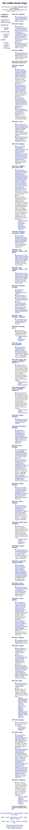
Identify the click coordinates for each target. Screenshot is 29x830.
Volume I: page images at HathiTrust (22, 707)
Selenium (21, 645)
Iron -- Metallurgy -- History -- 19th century (19, 269)
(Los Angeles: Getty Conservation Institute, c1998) (21, 127)
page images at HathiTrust (21, 339)
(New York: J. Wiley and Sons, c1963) (21, 737)
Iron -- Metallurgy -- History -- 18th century (19, 251)
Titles (25, 817)
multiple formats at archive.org (23, 221)
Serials (17, 818)
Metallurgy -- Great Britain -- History (19, 232)
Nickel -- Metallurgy (17, 502)
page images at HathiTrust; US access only (22, 228)
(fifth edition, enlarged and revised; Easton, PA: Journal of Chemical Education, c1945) (20, 88)
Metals (20, 732)
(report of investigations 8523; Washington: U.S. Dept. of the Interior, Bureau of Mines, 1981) (21, 492)
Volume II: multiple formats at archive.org (23, 716)
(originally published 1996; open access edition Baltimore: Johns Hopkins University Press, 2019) (21, 258)
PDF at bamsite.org (23, 384)
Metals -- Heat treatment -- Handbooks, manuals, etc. (19, 361)
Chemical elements (6, 28)
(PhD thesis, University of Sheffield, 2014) (21, 239)
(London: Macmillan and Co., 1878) (21, 153)
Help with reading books (7, 813)
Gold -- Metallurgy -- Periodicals (18, 316)
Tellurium (21, 719)
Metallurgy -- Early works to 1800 (19, 166)
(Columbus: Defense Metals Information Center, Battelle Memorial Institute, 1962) (21, 434)
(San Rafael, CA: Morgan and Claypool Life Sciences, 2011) (21, 590)
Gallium (6, 35)
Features (13, 821)
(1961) (21, 18)
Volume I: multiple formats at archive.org (22, 703)
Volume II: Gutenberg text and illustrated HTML (23, 712)
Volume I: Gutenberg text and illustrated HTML (23, 699)
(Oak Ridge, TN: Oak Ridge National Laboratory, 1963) (21, 100)
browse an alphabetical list (15, 9)
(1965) (20, 649)
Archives (18, 821)
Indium (6, 37)
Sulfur (20, 680)
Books (3, 821)
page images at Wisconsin (21, 224)
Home (2, 817)
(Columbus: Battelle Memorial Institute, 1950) (21, 625)
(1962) (21, 684)
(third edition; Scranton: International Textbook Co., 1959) (21, 751)
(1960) (21, 53)
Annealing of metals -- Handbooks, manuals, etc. (19, 389)
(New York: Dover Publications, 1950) (21, 179)
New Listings (13, 817)
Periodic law (22, 780)
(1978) (21, 351)
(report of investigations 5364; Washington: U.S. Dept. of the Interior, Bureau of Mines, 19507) (21, 464)
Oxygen (21, 121)
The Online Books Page (14, 3)
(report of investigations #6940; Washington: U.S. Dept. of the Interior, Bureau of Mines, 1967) (21, 32)
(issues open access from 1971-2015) (21, 321)
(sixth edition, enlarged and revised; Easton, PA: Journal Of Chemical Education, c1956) (21, 73)
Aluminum (6, 34)
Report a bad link (18, 813)
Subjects (12, 818)
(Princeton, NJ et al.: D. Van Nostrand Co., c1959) (21, 552)
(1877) (21, 657)
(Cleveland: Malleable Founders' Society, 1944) (21, 452)
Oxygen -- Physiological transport (18, 583)
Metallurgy (22, 143)
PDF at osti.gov (22, 726)
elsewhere (8, 22)
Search (7, 817)
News (7, 821)
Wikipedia (3, 21)
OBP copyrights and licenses (14, 828)
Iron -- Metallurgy (17, 446)
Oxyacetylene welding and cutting (19, 561)
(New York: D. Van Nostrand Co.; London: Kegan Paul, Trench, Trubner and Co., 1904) (21, 670)
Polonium (21, 637)
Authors (20, 817)
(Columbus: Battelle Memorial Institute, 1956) (20, 607)
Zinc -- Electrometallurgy (17, 343)
